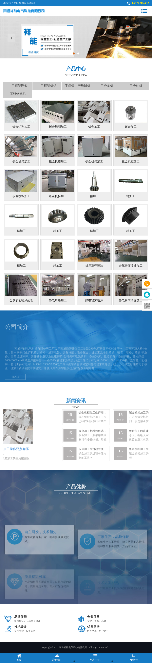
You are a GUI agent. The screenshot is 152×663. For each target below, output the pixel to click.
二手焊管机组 (46, 85)
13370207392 (140, 3)
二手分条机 (105, 85)
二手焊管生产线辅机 (76, 85)
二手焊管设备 (17, 85)
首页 (19, 657)
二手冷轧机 (134, 85)
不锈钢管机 (18, 94)
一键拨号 (133, 657)
